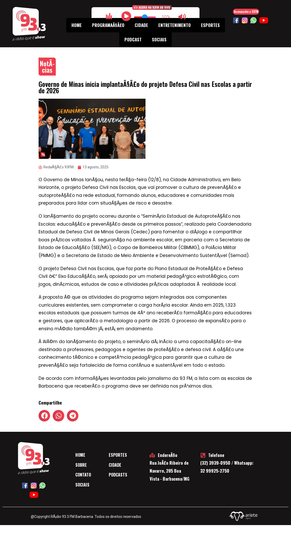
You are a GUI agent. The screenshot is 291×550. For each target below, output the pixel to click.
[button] (44, 415)
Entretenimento (174, 25)
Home (76, 25)
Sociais (159, 39)
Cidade (141, 25)
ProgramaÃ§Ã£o (108, 25)
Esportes (210, 25)
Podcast (133, 39)
